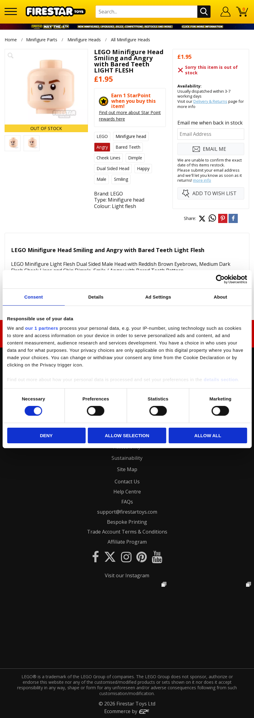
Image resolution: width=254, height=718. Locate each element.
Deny (46, 435)
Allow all (207, 435)
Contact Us (127, 481)
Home (11, 40)
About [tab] (220, 296)
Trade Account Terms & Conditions (127, 531)
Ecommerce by (127, 711)
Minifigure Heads (84, 40)
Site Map (127, 469)
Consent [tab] (33, 296)
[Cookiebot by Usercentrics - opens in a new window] (220, 279)
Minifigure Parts (41, 40)
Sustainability (127, 458)
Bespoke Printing (127, 522)
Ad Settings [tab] (158, 296)
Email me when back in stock (210, 122)
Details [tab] (96, 296)
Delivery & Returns (210, 101)
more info (202, 180)
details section (221, 379)
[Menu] (11, 11)
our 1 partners (41, 328)
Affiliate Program (127, 541)
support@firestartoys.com (127, 511)
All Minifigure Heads (130, 40)
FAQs (127, 501)
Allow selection (127, 435)
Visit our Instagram (127, 575)
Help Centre (127, 491)
